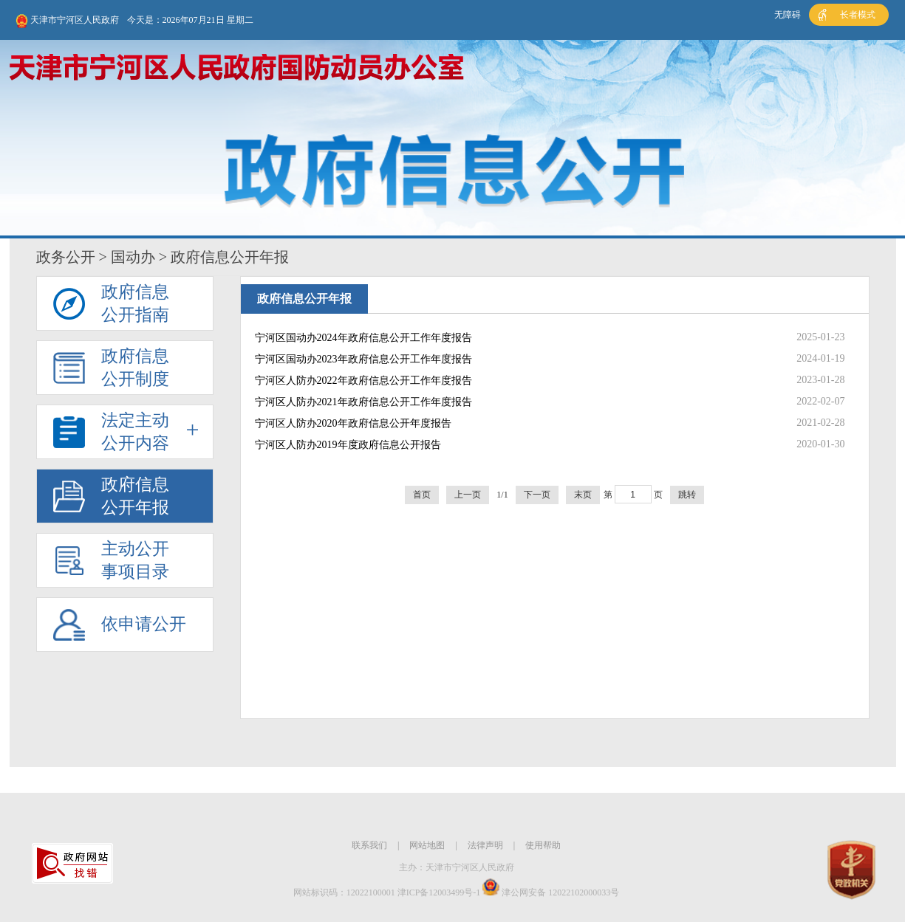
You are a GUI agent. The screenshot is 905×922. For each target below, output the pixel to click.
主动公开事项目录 (135, 560)
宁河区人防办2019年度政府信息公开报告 (348, 444)
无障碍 (787, 15)
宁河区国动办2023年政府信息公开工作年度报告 (363, 359)
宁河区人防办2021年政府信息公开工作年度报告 (363, 401)
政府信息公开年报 (135, 496)
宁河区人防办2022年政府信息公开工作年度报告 (363, 380)
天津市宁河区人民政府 (67, 21)
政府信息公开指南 (135, 303)
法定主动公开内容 (135, 432)
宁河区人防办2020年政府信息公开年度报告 (353, 423)
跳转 (687, 494)
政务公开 (65, 257)
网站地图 (427, 845)
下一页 (537, 494)
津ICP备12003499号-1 (439, 892)
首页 (422, 494)
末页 (583, 494)
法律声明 (485, 845)
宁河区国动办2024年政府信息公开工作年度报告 (363, 337)
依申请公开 (143, 624)
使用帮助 (543, 845)
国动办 (133, 257)
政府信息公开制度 (135, 367)
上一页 (467, 494)
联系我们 (369, 845)
